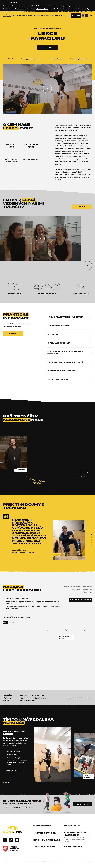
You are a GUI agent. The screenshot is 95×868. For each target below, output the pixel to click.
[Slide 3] (91, 542)
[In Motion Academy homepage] (7, 19)
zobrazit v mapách (73, 847)
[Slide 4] (91, 545)
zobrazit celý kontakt (44, 847)
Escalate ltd (87, 861)
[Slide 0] (91, 534)
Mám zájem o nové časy (79, 698)
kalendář (36, 15)
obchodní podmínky (30, 861)
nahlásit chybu (55, 861)
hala (14, 15)
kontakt (55, 15)
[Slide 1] (91, 537)
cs (90, 15)
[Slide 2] (91, 540)
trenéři (29, 15)
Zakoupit (47, 47)
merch (61, 15)
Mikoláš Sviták (19, 550)
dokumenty (43, 861)
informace (46, 15)
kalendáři (14, 608)
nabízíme (21, 15)
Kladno (76, 16)
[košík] (83, 15)
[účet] (86, 15)
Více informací (13, 771)
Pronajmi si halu (82, 804)
